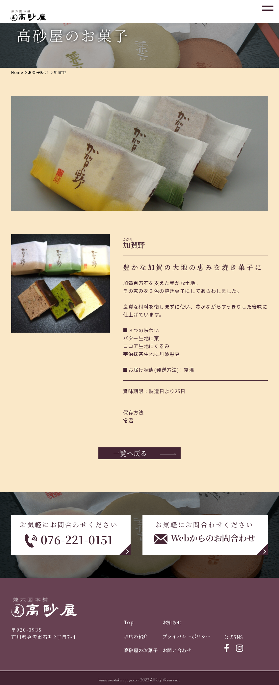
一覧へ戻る (130, 453)
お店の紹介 (136, 636)
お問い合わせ (177, 650)
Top (129, 622)
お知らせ (172, 622)
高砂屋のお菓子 (141, 650)
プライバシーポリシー (187, 636)
